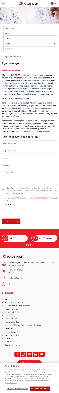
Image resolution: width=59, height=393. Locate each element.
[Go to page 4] (32, 245)
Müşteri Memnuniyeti (12, 309)
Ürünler (7, 33)
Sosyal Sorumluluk (11, 335)
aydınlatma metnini (40, 198)
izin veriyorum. (12, 193)
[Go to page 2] (28, 245)
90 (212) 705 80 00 (14, 270)
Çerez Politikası (11, 383)
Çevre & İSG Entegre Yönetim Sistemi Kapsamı (22, 325)
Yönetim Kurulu (10, 332)
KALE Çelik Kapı (45, 238)
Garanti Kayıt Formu (12, 345)
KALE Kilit (13, 238)
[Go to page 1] (27, 245)
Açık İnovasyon (10, 342)
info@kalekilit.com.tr (15, 278)
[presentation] (20, 211)
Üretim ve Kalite (10, 319)
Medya (7, 43)
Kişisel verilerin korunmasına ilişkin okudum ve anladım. (32, 199)
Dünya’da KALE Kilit (11, 312)
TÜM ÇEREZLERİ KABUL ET (40, 389)
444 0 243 (11, 272)
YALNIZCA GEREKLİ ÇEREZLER (17, 389)
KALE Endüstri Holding (12, 322)
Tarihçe (7, 299)
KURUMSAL (7, 293)
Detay (20, 193)
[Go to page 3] (30, 245)
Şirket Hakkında (10, 329)
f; (17, 354)
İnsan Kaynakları (10, 338)
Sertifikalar (8, 315)
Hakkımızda (9, 28)
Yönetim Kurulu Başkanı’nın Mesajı (17, 306)
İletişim (7, 49)
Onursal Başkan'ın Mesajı (13, 302)
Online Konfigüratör (12, 38)
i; (23, 354)
